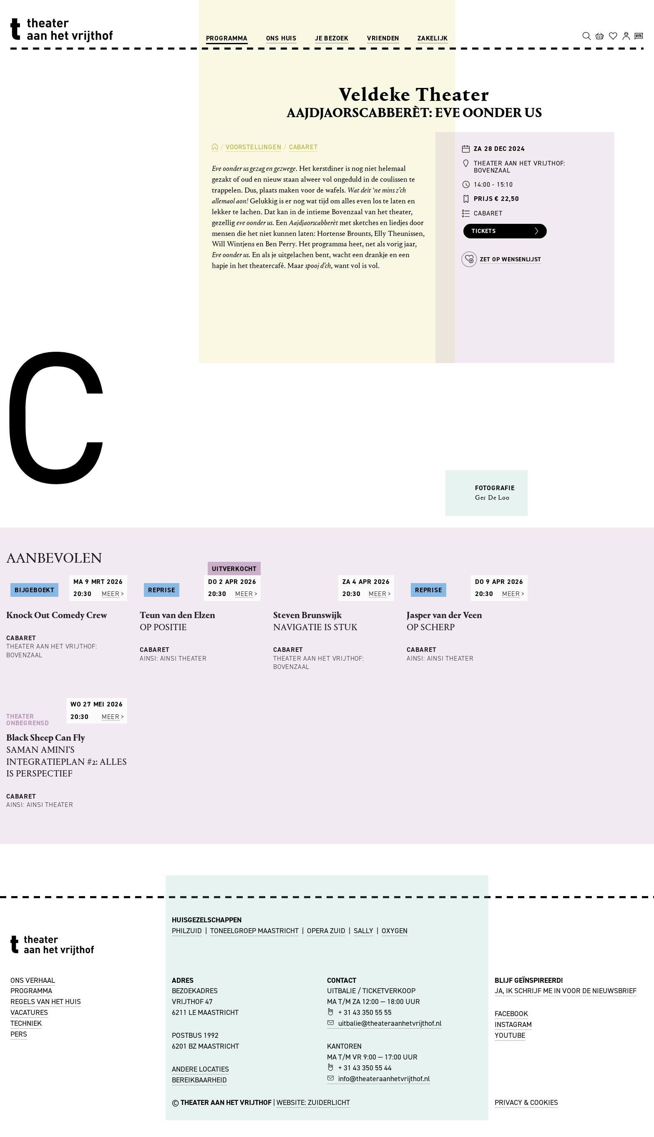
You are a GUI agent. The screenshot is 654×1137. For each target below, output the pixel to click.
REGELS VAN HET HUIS (45, 1115)
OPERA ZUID (326, 1044)
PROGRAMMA (31, 1104)
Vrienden (383, 38)
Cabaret (303, 147)
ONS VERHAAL (32, 1093)
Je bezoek (332, 38)
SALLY (363, 1044)
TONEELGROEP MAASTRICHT (254, 1044)
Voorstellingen (253, 147)
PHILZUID (187, 1044)
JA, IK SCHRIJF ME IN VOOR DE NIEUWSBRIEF (565, 1104)
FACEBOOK (511, 1127)
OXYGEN (394, 1044)
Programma (227, 38)
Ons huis (281, 38)
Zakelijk (433, 38)
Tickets (506, 231)
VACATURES (29, 1125)
